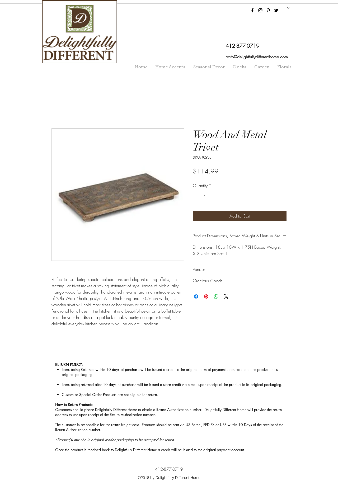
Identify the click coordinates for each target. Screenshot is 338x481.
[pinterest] (268, 10)
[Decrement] (197, 197)
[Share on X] (226, 296)
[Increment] (212, 197)
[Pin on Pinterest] (206, 296)
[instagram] (260, 10)
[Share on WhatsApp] (216, 296)
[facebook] (252, 10)
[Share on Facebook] (196, 296)
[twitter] (276, 10)
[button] (288, 8)
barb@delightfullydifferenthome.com (257, 57)
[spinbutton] (205, 197)
